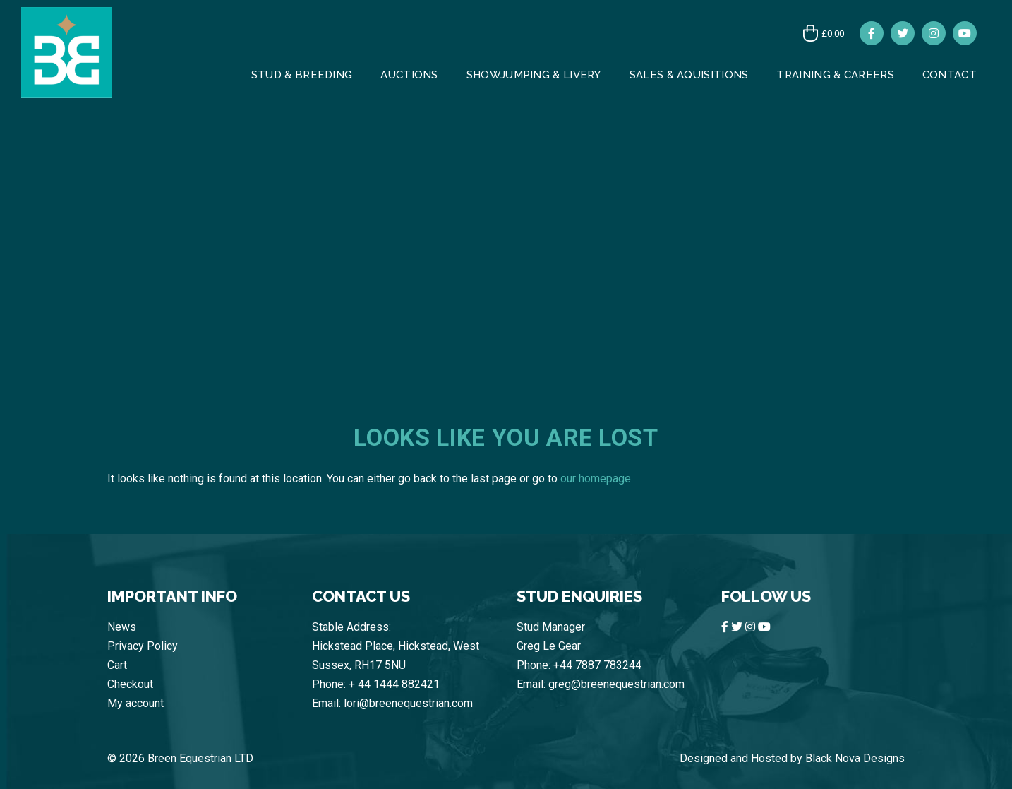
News (121, 627)
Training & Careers (834, 75)
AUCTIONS (409, 75)
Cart (117, 665)
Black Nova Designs (855, 758)
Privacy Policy (142, 646)
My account (135, 703)
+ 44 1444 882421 (394, 684)
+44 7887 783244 (597, 665)
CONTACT (949, 75)
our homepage (595, 478)
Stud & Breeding (302, 75)
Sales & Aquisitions (689, 75)
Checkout (130, 684)
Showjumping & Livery (533, 75)
